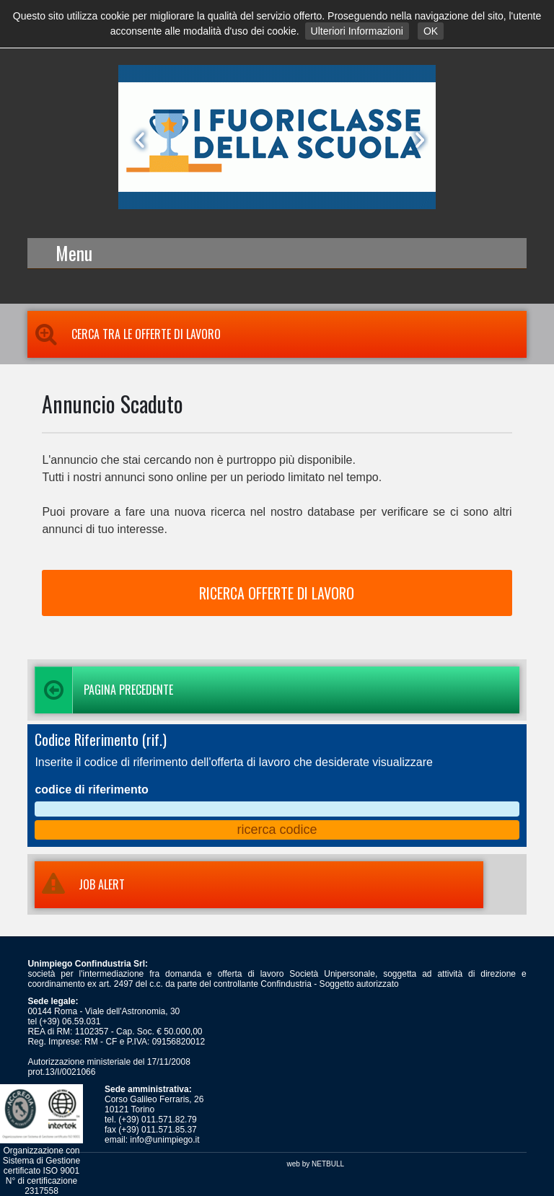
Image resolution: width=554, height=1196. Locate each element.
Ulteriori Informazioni (357, 31)
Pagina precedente (104, 690)
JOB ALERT (80, 884)
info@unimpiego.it (164, 1140)
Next (416, 140)
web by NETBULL (315, 1164)
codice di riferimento (91, 789)
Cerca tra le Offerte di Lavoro (124, 334)
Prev (137, 140)
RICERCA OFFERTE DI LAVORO (276, 593)
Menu (74, 253)
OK (430, 31)
